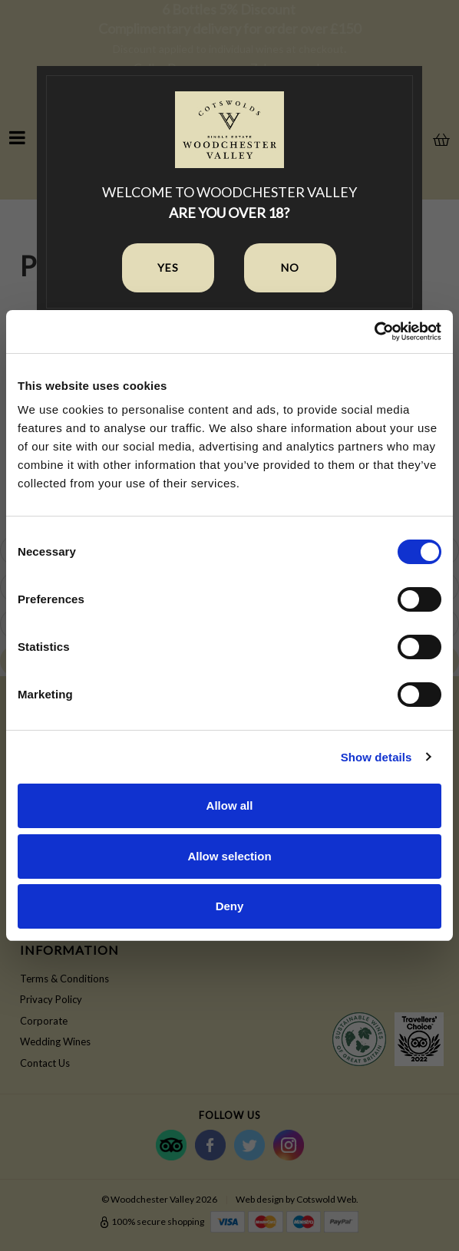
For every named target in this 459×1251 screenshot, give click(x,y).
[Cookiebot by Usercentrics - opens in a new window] (374, 332)
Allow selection (229, 856)
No (290, 267)
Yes (168, 267)
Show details (376, 757)
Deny (230, 906)
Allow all (229, 805)
